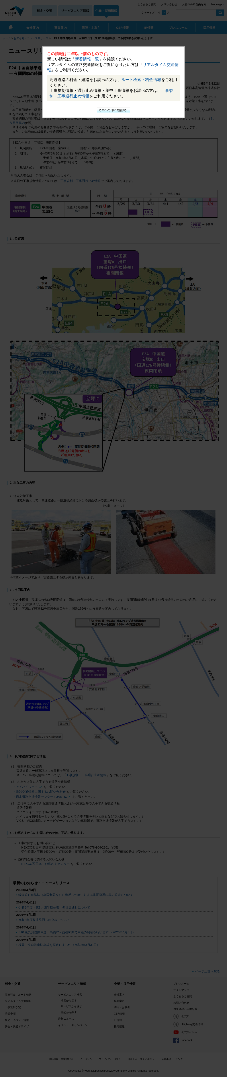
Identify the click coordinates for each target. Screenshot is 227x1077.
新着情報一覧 (87, 59)
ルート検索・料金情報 (141, 79)
